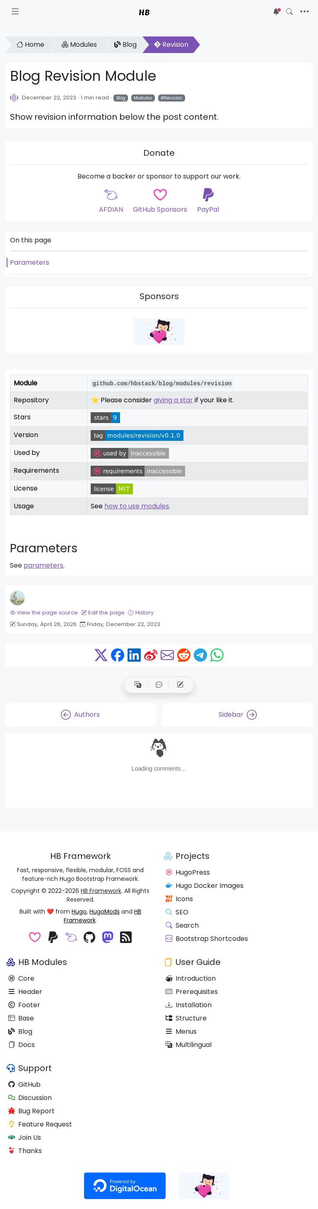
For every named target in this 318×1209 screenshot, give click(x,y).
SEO (177, 912)
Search (182, 925)
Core (21, 978)
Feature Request (40, 1124)
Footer (24, 1005)
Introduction (191, 978)
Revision (171, 44)
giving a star (173, 400)
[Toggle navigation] (304, 12)
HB (144, 11)
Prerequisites (192, 991)
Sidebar (238, 715)
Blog (125, 44)
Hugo (79, 911)
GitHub (24, 1084)
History (140, 613)
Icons (179, 899)
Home (30, 44)
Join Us (24, 1137)
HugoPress (188, 872)
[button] (159, 685)
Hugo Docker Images (204, 885)
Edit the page (103, 613)
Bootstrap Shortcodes (207, 938)
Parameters (29, 262)
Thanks (25, 1151)
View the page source (44, 613)
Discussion (30, 1098)
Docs (21, 1044)
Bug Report (31, 1111)
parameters (43, 565)
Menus (181, 1031)
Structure (186, 1018)
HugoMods (104, 911)
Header (25, 991)
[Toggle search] (289, 11)
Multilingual (189, 1044)
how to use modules (136, 506)
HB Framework (101, 891)
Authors (80, 715)
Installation (189, 1005)
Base (21, 1018)
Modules (79, 44)
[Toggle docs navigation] (15, 12)
